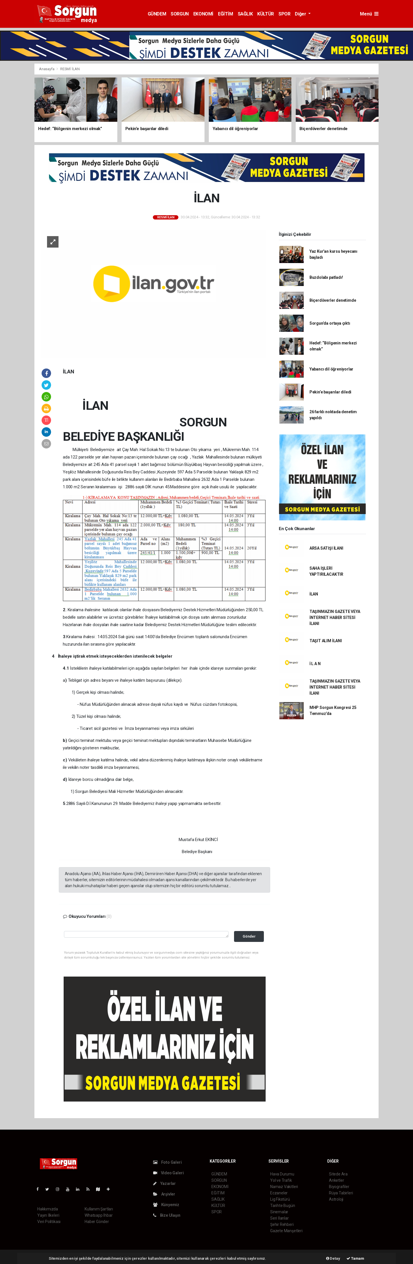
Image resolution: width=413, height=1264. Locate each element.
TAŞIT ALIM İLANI (325, 640)
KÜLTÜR (265, 14)
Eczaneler (279, 1193)
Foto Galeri (167, 1162)
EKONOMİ (203, 14)
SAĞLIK (245, 14)
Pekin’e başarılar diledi (330, 392)
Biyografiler (339, 1186)
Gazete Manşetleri (286, 1230)
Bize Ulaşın (166, 1215)
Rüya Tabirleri (341, 1193)
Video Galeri (168, 1173)
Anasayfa (47, 69)
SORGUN (180, 14)
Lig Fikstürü (280, 1199)
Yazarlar (164, 1183)
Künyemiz (166, 1204)
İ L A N (315, 663)
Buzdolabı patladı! (326, 277)
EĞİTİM (225, 14)
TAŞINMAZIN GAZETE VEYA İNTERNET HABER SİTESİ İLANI (334, 617)
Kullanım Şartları (99, 1209)
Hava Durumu (282, 1174)
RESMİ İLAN (70, 69)
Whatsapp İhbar (98, 1215)
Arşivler (164, 1194)
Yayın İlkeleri (48, 1215)
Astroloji (336, 1199)
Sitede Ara (338, 1174)
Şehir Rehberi (282, 1224)
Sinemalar (279, 1212)
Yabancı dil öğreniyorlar (331, 369)
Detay (333, 1258)
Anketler (336, 1180)
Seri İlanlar (279, 1218)
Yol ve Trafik (281, 1180)
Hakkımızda (47, 1209)
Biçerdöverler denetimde (332, 300)
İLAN (313, 594)
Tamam (355, 1258)
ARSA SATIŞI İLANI (326, 548)
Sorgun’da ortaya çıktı (329, 323)
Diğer (301, 14)
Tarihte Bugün (282, 1205)
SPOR (284, 14)
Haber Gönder (97, 1221)
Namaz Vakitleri (284, 1186)
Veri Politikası (49, 1221)
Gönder (249, 936)
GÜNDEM (157, 14)
